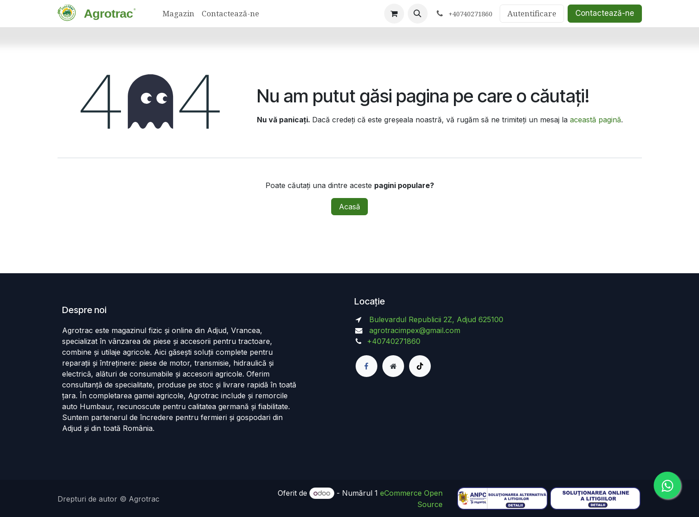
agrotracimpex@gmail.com (414, 330)
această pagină (595, 119)
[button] (418, 14)
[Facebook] (366, 366)
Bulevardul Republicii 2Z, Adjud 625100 (435, 319)
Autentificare (531, 13)
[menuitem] (178, 13)
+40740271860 (395, 341)
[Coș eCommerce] (394, 14)
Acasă (349, 206)
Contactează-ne (604, 13)
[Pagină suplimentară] (393, 366)
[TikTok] (420, 366)
